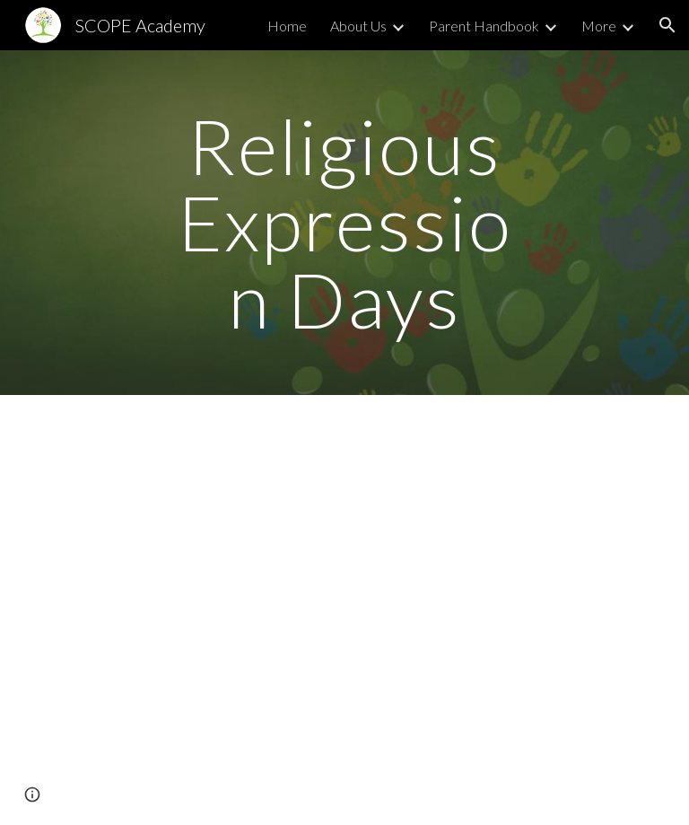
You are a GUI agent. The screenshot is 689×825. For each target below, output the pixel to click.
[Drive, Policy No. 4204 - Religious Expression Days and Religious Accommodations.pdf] (293, 639)
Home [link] (287, 25)
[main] (344, 223)
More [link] (598, 25)
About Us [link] (358, 25)
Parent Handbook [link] (484, 25)
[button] (667, 25)
